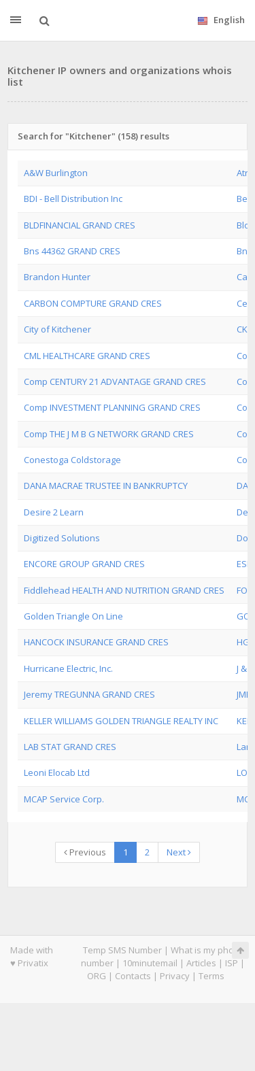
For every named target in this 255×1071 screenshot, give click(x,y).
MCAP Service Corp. (64, 799)
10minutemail (149, 963)
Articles (201, 963)
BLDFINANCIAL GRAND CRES (79, 225)
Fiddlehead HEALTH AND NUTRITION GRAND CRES (124, 590)
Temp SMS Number (122, 950)
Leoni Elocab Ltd (57, 772)
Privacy (175, 976)
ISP (231, 963)
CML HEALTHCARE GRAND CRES (87, 356)
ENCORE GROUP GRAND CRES (84, 564)
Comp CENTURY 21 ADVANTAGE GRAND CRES (115, 381)
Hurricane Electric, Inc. (68, 668)
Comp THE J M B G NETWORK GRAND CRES (109, 434)
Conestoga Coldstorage (72, 460)
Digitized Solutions (62, 538)
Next (179, 852)
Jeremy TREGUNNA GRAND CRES (89, 694)
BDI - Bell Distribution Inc (73, 198)
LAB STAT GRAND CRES (70, 747)
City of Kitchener (57, 329)
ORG (96, 976)
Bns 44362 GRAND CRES (72, 251)
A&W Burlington (56, 173)
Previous (85, 852)
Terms (211, 976)
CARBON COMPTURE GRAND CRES (93, 303)
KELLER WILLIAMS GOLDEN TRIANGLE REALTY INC (121, 721)
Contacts (133, 976)
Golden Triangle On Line (73, 616)
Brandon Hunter (57, 277)
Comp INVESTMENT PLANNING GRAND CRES (112, 407)
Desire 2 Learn (54, 512)
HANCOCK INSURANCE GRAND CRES (96, 642)
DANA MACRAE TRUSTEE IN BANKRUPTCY (106, 485)
